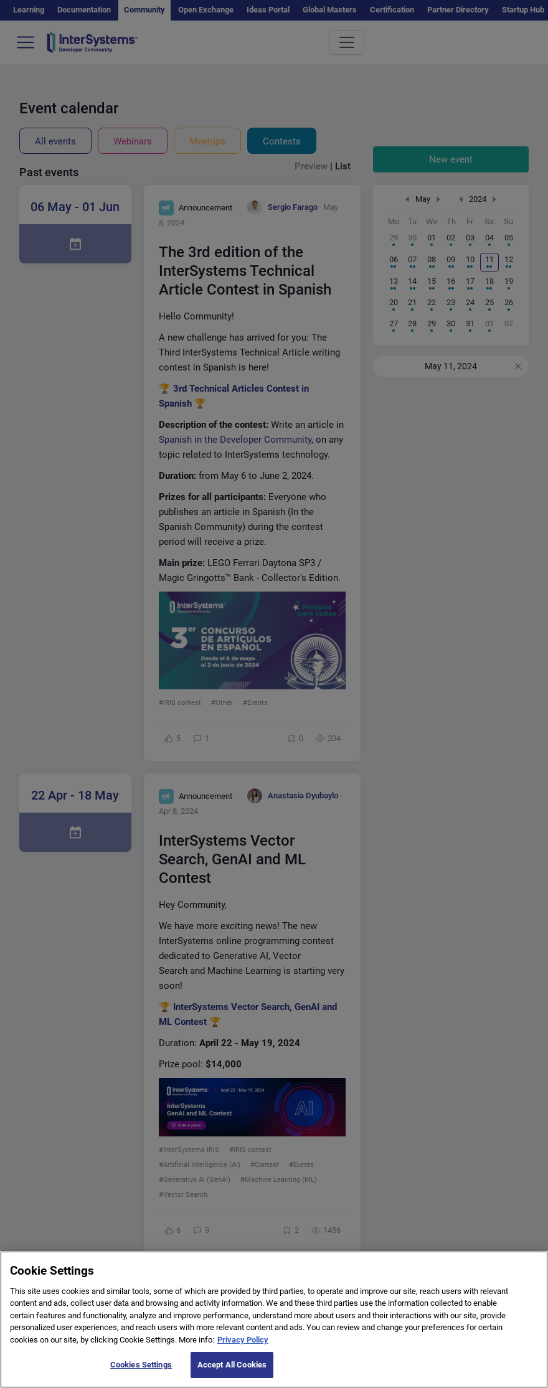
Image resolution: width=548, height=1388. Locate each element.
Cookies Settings (141, 1374)
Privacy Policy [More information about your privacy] (242, 1349)
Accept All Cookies (232, 1374)
